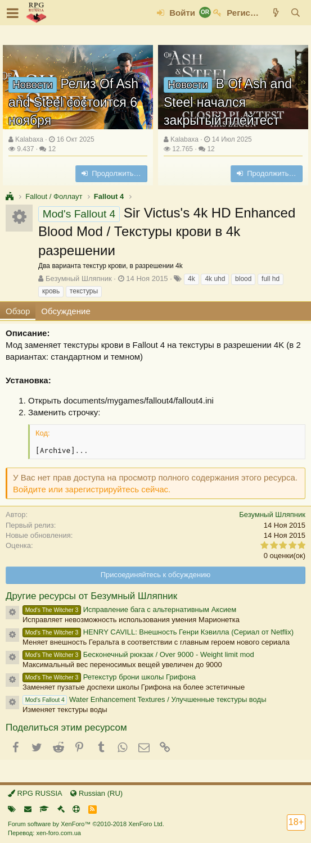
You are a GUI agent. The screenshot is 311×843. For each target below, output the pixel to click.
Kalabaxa (29, 139)
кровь (51, 291)
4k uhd (215, 279)
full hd (271, 279)
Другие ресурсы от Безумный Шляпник (91, 596)
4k (191, 279)
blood (243, 279)
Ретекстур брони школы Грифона (109, 677)
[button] (12, 13)
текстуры (84, 291)
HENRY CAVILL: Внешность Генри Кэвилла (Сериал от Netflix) (158, 632)
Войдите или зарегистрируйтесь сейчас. (91, 489)
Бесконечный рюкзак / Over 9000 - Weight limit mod (138, 654)
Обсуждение (65, 311)
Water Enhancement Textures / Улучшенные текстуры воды (144, 699)
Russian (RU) (96, 793)
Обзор (18, 311)
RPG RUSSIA (35, 793)
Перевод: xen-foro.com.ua (44, 833)
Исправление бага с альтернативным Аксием (129, 609)
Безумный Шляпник (79, 278)
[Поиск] (295, 12)
